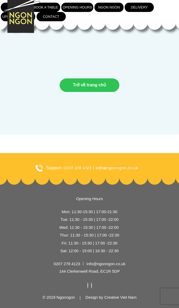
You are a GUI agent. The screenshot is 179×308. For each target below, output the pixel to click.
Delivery (139, 7)
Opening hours (77, 7)
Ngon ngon (109, 7)
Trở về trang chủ (89, 85)
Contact (51, 17)
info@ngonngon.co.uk (116, 168)
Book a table (45, 7)
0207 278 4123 (67, 263)
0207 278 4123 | (78, 168)
